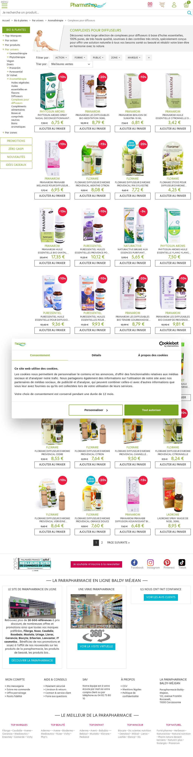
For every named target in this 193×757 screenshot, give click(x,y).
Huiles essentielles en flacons (19, 89)
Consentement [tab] (40, 355)
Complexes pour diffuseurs (20, 101)
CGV (125, 686)
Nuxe (59, 733)
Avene (27, 730)
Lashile (122, 737)
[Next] (118, 543)
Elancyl (131, 737)
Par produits (12, 45)
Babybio (103, 730)
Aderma (45, 730)
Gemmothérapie (18, 53)
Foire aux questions (56, 696)
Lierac (144, 733)
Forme (79, 57)
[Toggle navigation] (4, 4)
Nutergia (162, 743)
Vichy (29, 737)
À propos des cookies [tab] (153, 355)
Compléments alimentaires (18, 108)
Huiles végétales (20, 82)
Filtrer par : (43, 58)
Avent (93, 730)
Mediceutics (21, 733)
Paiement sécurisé (55, 686)
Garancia (7, 733)
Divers (10, 64)
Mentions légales (132, 689)
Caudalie (17, 730)
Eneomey (7, 737)
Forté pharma (164, 730)
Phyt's (44, 737)
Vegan (10, 61)
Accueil (6, 20)
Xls (139, 737)
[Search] (93, 12)
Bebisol (84, 733)
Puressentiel (16, 71)
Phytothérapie (17, 57)
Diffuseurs (17, 96)
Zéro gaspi (16, 149)
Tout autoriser (151, 410)
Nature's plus (175, 740)
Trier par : (42, 64)
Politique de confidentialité (131, 694)
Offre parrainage (16, 692)
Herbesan (179, 730)
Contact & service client (58, 692)
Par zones (11, 132)
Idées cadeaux (16, 165)
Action (60, 57)
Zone (114, 57)
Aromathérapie (55, 20)
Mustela (94, 733)
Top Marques (13, 35)
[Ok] (190, 12)
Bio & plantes (21, 20)
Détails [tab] (96, 355)
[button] (174, 5)
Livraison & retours (55, 689)
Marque (133, 57)
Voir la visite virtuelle (96, 646)
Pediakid (84, 737)
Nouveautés (16, 157)
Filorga (6, 730)
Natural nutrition (181, 733)
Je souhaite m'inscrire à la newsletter (96, 564)
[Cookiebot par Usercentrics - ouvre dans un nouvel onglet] (162, 344)
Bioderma (67, 730)
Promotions (16, 141)
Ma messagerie (15, 686)
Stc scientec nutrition (139, 730)
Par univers (38, 20)
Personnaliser (96, 410)
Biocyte (122, 730)
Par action (11, 40)
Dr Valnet (12, 75)
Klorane (105, 733)
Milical (135, 733)
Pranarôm (14, 68)
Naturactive (163, 733)
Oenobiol (124, 733)
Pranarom (174, 743)
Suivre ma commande (18, 689)
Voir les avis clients (160, 597)
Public (97, 57)
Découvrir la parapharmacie (32, 660)
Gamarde (19, 737)
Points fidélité (14, 696)
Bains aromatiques (18, 125)
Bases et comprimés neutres (17, 117)
